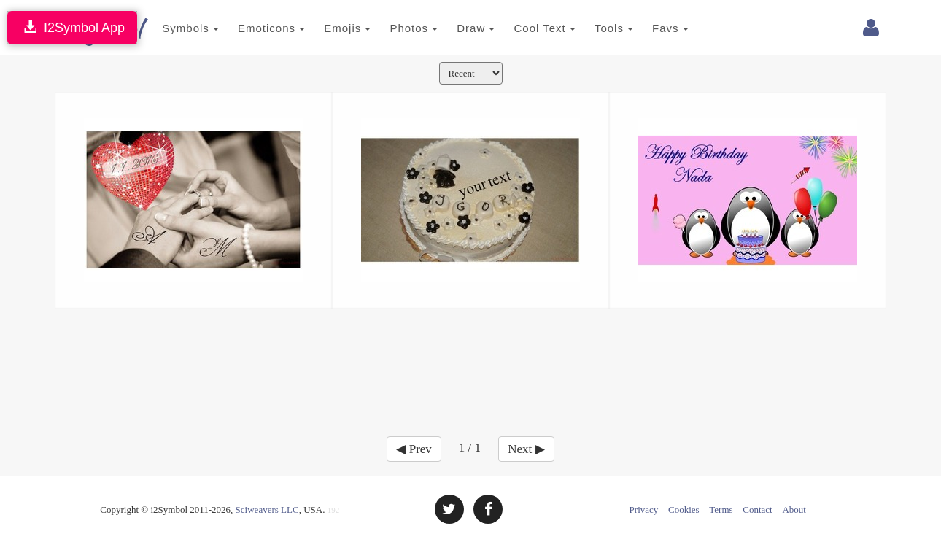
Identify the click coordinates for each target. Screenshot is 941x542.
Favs (653, 28)
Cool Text (526, 28)
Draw (458, 28)
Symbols (172, 28)
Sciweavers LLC (267, 509)
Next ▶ (526, 449)
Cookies (684, 509)
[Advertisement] (470, 363)
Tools (596, 28)
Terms (720, 509)
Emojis (329, 28)
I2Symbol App (72, 27)
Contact (757, 509)
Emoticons (253, 28)
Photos (396, 28)
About (794, 509)
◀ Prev (413, 449)
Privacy (644, 509)
